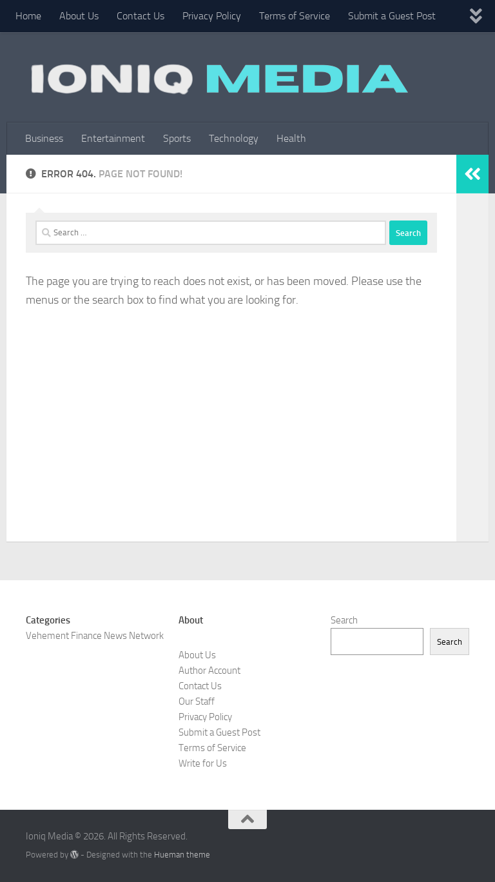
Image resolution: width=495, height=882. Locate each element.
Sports (177, 138)
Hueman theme (182, 854)
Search (344, 620)
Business (44, 138)
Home (28, 16)
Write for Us (203, 763)
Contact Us (140, 16)
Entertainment (113, 138)
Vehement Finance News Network (95, 636)
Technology (233, 138)
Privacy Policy (211, 16)
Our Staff (197, 701)
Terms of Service (294, 16)
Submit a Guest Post (392, 16)
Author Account (209, 670)
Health (291, 138)
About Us (79, 16)
